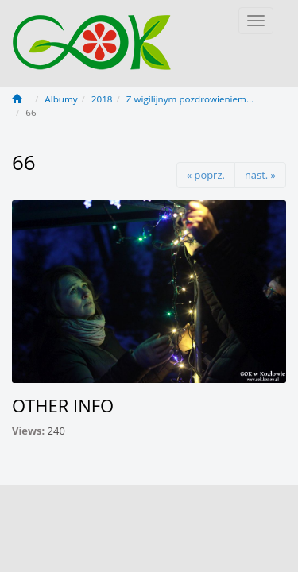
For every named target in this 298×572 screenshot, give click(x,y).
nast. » (260, 175)
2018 (102, 99)
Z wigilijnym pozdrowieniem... (189, 99)
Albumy (61, 99)
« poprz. (206, 175)
